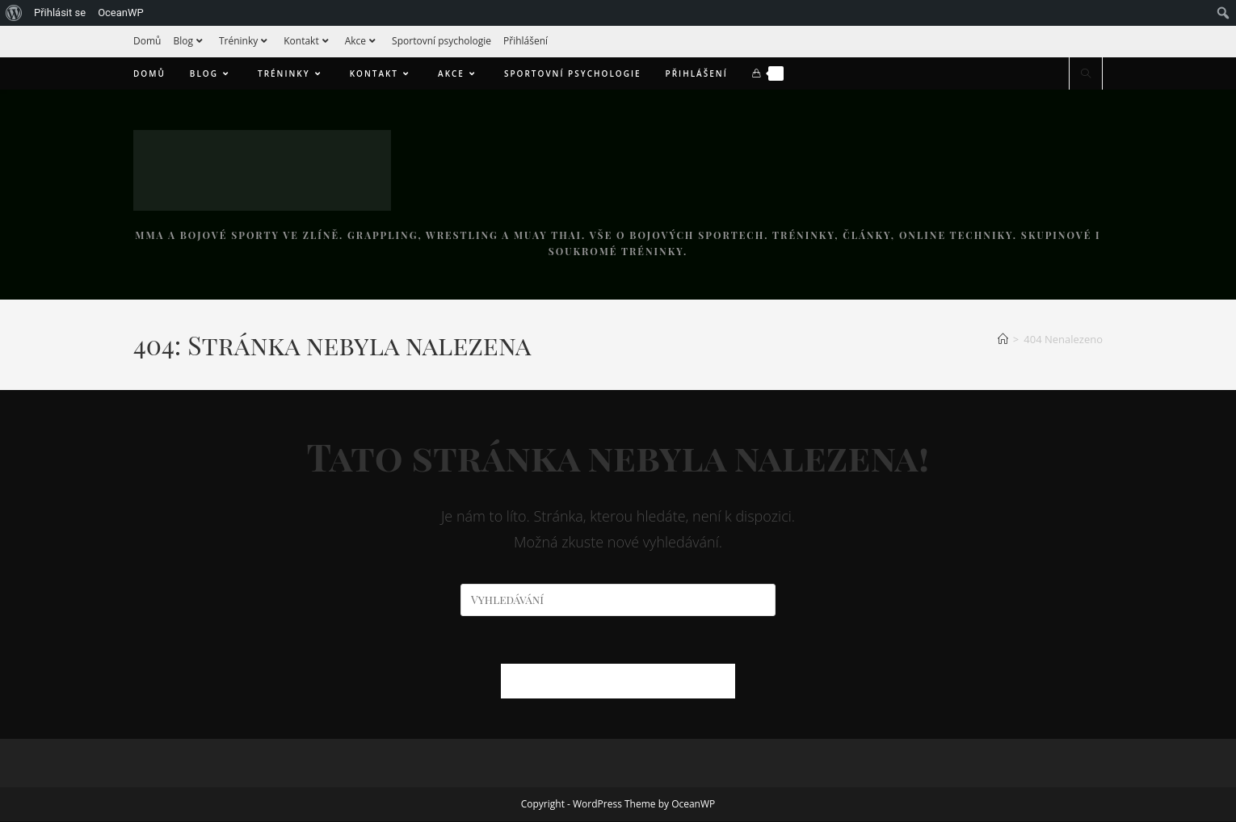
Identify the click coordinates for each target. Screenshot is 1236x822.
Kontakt (308, 41)
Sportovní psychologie (441, 41)
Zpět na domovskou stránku (618, 681)
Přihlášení (525, 41)
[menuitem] (14, 13)
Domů (147, 41)
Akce (362, 41)
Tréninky (245, 41)
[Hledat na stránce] (1085, 74)
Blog (190, 41)
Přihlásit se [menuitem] (60, 12)
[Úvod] (1003, 339)
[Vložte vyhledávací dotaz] (618, 600)
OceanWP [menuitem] (121, 12)
